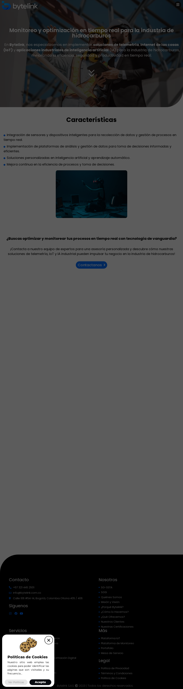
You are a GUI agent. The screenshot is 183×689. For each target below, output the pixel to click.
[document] (91, 344)
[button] (49, 640)
